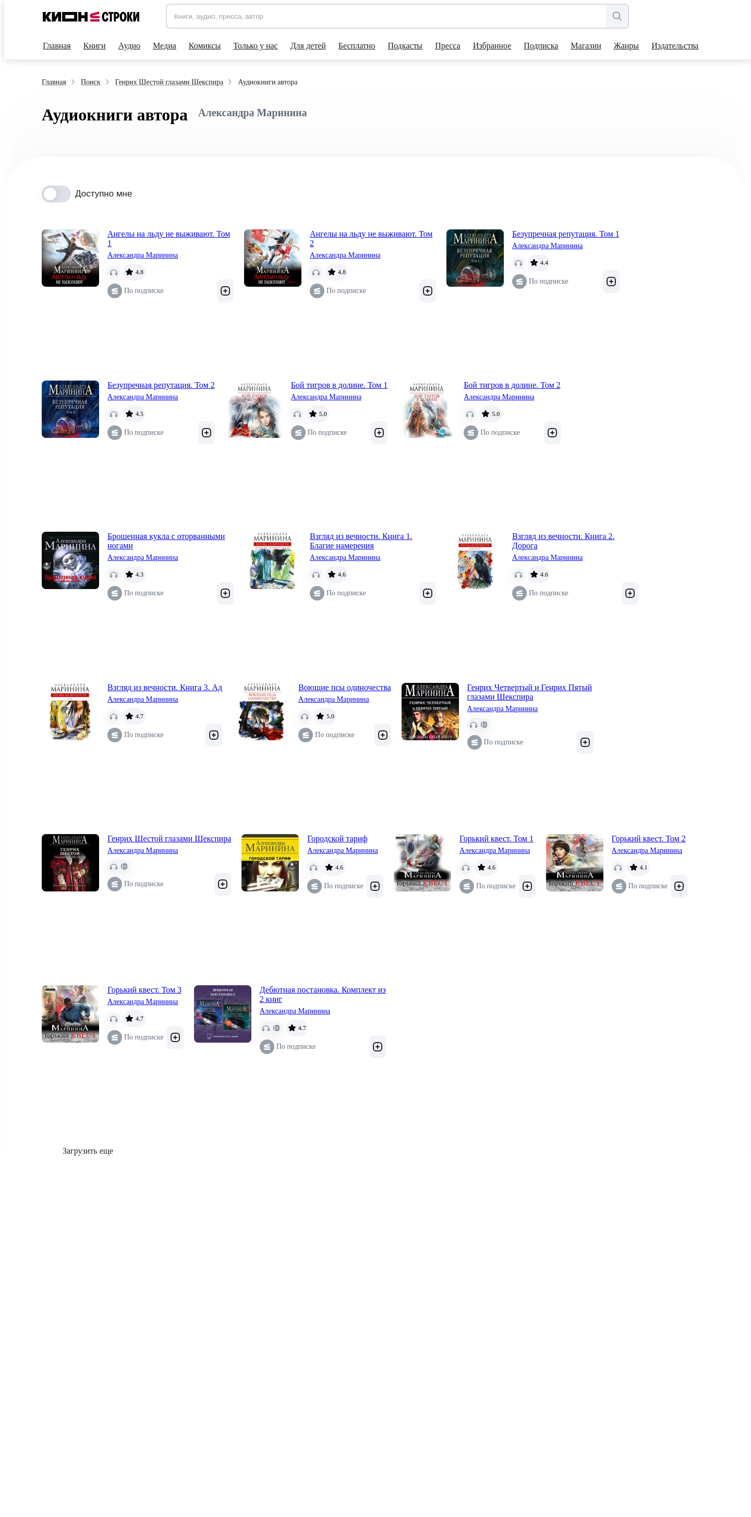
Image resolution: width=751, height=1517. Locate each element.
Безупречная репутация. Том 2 (161, 385)
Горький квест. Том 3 (144, 989)
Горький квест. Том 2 (649, 838)
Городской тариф (337, 838)
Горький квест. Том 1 (496, 838)
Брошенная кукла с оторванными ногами (166, 541)
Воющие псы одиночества (344, 687)
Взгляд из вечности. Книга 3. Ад (164, 687)
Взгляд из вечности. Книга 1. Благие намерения (361, 541)
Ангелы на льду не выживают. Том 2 (371, 238)
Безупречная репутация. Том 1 (566, 233)
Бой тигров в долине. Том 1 (339, 385)
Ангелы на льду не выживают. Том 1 (168, 238)
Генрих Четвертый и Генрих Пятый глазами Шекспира (529, 692)
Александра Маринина (142, 255)
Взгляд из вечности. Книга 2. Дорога (563, 541)
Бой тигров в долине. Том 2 (512, 385)
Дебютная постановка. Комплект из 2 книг (323, 994)
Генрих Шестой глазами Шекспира (169, 838)
